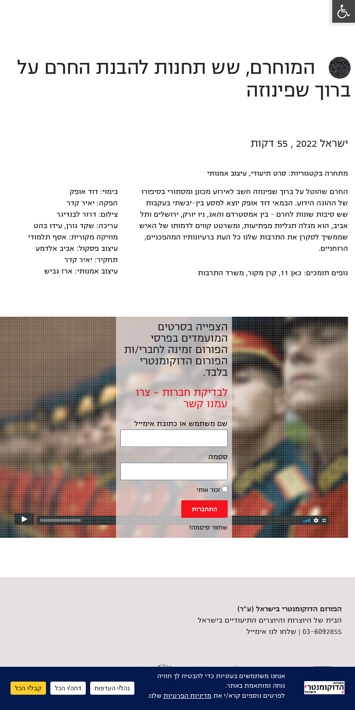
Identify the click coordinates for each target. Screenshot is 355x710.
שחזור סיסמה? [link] (208, 527)
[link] (343, 11)
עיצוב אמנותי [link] (227, 173)
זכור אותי (212, 489)
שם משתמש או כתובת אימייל (181, 424)
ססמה (218, 457)
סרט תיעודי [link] (268, 173)
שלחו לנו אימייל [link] (271, 632)
